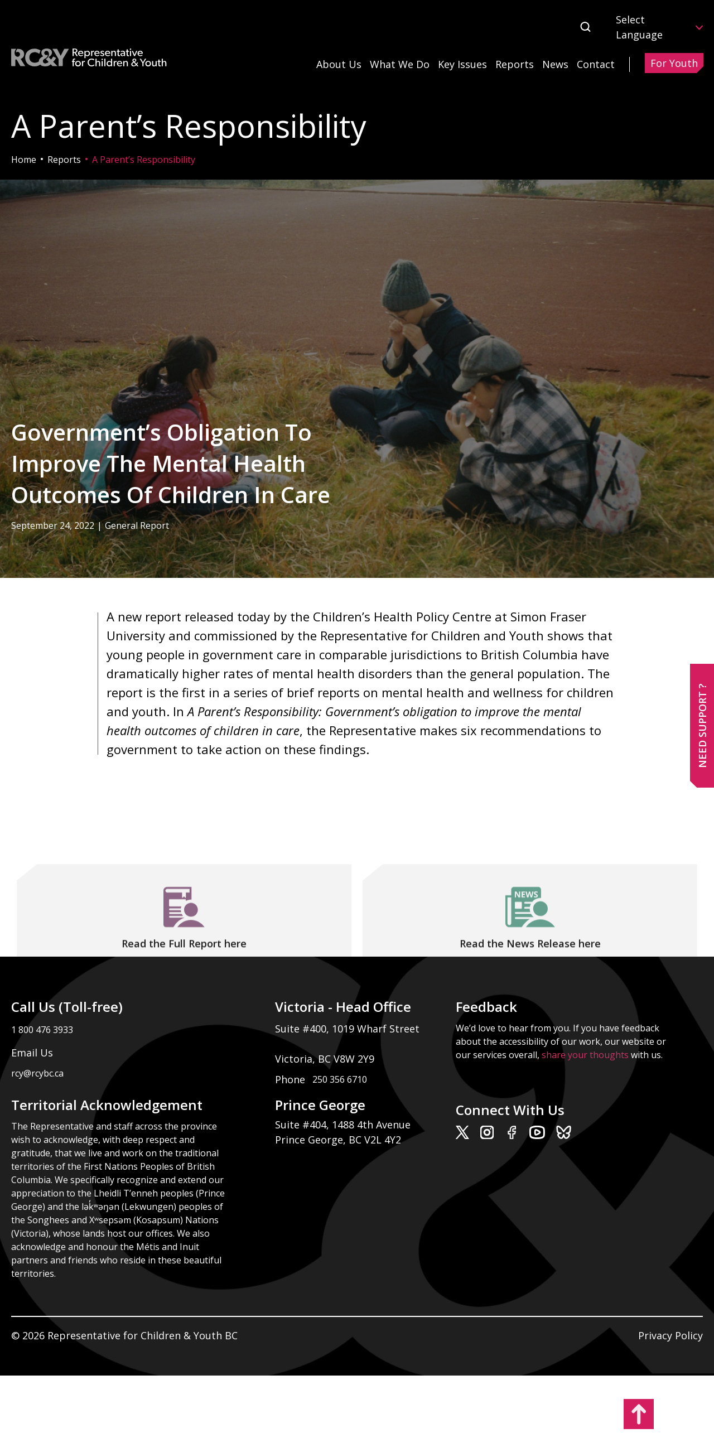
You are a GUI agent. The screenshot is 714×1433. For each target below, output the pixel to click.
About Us (338, 64)
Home (23, 159)
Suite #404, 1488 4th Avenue (344, 1124)
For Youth (674, 63)
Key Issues (462, 64)
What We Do (400, 64)
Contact (596, 64)
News (555, 64)
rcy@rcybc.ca (37, 1073)
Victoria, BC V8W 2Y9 (326, 1058)
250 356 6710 (339, 1079)
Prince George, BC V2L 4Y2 (338, 1139)
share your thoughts (585, 1055)
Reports (514, 64)
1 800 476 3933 (42, 1030)
